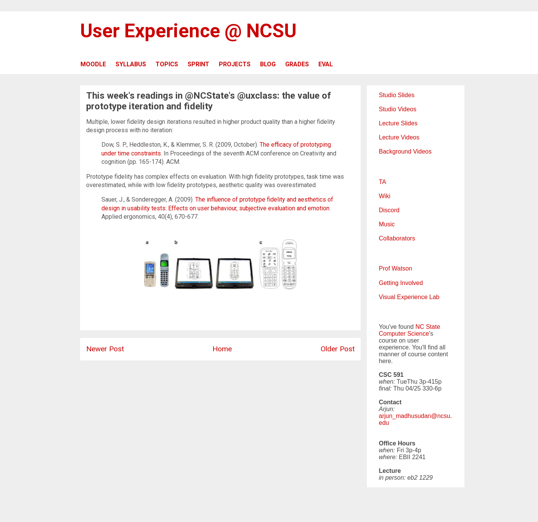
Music (387, 224)
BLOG (268, 64)
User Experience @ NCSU (188, 31)
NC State (427, 326)
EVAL (325, 64)
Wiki (384, 196)
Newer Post (105, 348)
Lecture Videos (399, 137)
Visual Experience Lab (409, 297)
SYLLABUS (131, 64)
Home (222, 348)
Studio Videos (397, 109)
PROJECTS (235, 64)
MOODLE (93, 64)
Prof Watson (395, 268)
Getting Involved (401, 283)
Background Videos (405, 151)
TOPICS (167, 64)
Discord (389, 210)
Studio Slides (396, 95)
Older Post (338, 348)
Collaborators (397, 238)
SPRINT (198, 64)
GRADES (297, 64)
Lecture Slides (398, 123)
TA (382, 182)
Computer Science (404, 333)
